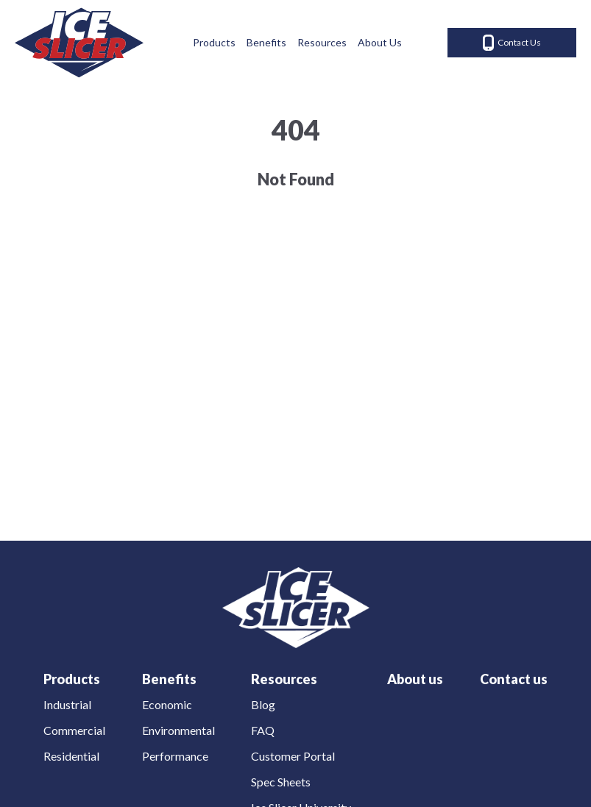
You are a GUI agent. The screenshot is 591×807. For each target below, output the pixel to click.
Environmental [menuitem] (178, 730)
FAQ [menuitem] (263, 730)
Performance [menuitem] (175, 756)
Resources (322, 42)
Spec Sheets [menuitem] (281, 782)
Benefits (266, 42)
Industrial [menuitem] (67, 704)
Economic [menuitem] (167, 704)
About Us (380, 42)
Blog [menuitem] (263, 704)
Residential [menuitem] (71, 756)
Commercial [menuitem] (74, 730)
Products (214, 42)
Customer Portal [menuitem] (293, 756)
